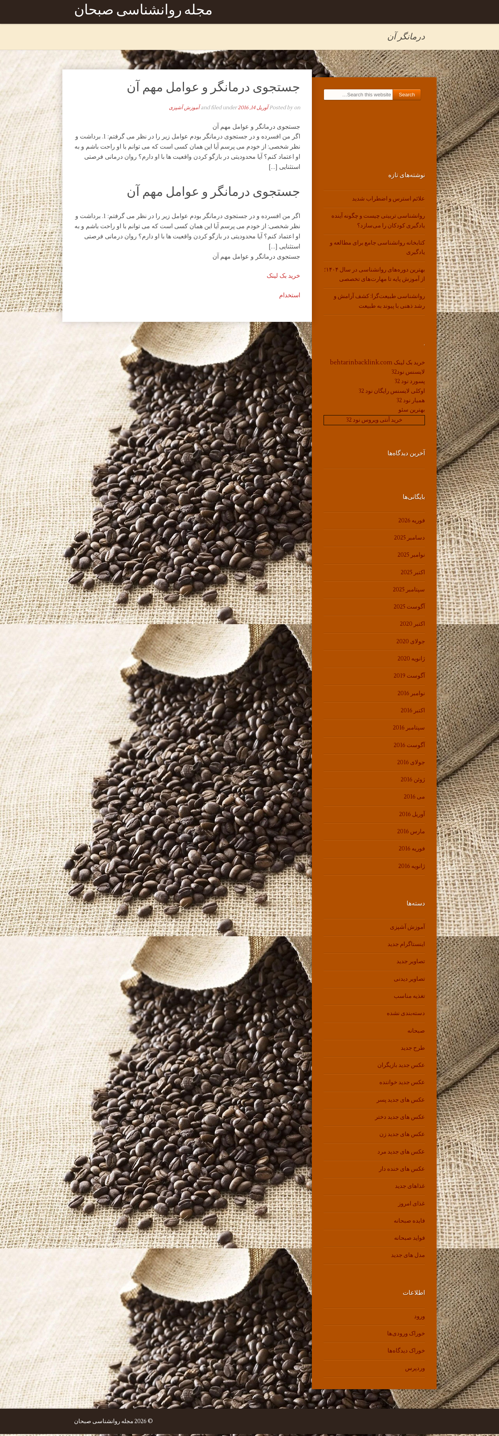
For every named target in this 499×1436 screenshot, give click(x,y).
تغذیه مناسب (409, 998)
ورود (419, 1318)
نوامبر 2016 (411, 695)
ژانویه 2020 (411, 660)
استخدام (289, 297)
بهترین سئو (411, 411)
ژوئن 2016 (413, 781)
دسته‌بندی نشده (406, 1015)
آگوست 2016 (409, 747)
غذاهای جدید (410, 1188)
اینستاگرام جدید (406, 946)
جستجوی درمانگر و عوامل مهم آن (213, 89)
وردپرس (415, 1370)
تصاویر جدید (410, 963)
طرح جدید (413, 1050)
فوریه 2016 (412, 850)
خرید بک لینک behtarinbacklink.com (377, 364)
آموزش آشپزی (184, 110)
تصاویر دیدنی (409, 980)
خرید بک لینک (283, 278)
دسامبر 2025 (409, 539)
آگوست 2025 (409, 608)
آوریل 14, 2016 (253, 110)
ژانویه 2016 (411, 868)
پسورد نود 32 (410, 383)
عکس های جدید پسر (401, 1101)
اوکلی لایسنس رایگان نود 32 (392, 392)
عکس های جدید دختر (400, 1119)
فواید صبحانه (409, 1240)
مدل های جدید (408, 1257)
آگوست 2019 (409, 678)
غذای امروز (411, 1205)
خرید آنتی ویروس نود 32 (374, 421)
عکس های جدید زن (402, 1136)
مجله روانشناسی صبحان (143, 12)
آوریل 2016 (412, 816)
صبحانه (416, 1032)
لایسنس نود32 (408, 374)
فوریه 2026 (411, 522)
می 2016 (414, 798)
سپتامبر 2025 (409, 591)
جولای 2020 (410, 643)
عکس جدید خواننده (402, 1084)
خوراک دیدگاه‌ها (406, 1352)
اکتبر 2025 (413, 574)
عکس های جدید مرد (401, 1153)
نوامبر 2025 (411, 557)
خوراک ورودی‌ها (406, 1335)
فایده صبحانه (409, 1223)
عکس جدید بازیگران (401, 1067)
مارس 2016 (411, 833)
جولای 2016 (411, 764)
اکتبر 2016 (413, 712)
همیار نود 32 (410, 402)
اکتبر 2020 (412, 626)
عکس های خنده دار (402, 1171)
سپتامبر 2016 (409, 729)
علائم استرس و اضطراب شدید (388, 200)
